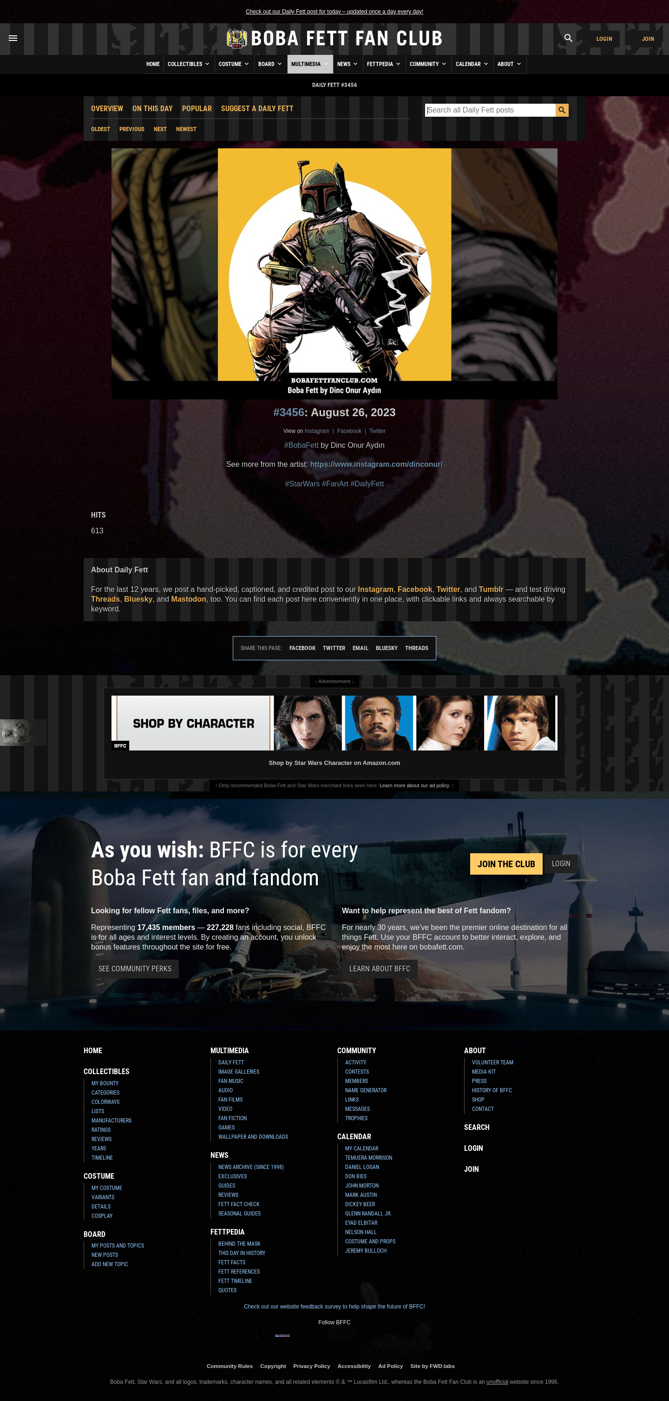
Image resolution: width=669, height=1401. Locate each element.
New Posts (105, 1255)
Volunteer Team (492, 1062)
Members (356, 1081)
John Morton (362, 1185)
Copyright (273, 1366)
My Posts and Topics (118, 1245)
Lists (98, 1111)
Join (648, 38)
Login (604, 38)
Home (153, 64)
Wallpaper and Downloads (253, 1137)
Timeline (102, 1158)
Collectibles (189, 63)
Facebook (349, 431)
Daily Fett (231, 1062)
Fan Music (230, 1081)
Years (99, 1148)
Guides (226, 1185)
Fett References (239, 1271)
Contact (483, 1109)
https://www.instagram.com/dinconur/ (376, 464)
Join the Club (506, 864)
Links (352, 1099)
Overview (107, 108)
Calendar (473, 63)
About (510, 63)
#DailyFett (367, 484)
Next (160, 129)
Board (270, 63)
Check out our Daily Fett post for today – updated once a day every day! (334, 11)
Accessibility (354, 1366)
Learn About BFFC (379, 968)
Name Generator (366, 1090)
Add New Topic (110, 1264)
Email (360, 647)
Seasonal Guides (239, 1213)
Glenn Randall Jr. (368, 1213)
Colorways (105, 1102)
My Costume (107, 1188)
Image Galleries (238, 1072)
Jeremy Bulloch (366, 1251)
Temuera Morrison (368, 1158)
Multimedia (310, 63)
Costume (234, 63)
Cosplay (102, 1216)
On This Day (152, 108)
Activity (355, 1062)
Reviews (102, 1139)
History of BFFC (492, 1090)
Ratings (101, 1130)
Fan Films (230, 1099)
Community (429, 63)
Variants (103, 1197)
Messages (357, 1109)
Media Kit (484, 1072)
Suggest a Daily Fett (257, 108)
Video (225, 1109)
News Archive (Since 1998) (251, 1167)
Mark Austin (361, 1195)
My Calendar (361, 1148)
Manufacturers (111, 1120)
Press (479, 1081)
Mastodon (189, 599)
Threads (105, 599)
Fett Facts (231, 1262)
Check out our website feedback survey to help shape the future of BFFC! (334, 1306)
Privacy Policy (312, 1366)
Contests (357, 1072)
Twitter (377, 431)
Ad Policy (390, 1366)
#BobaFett (301, 445)
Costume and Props (370, 1241)
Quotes (227, 1290)
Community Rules (230, 1366)
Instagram (317, 431)
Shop (478, 1099)
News (348, 63)
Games (226, 1127)
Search (477, 1127)
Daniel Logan (362, 1167)
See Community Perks (134, 968)
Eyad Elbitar (361, 1223)
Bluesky (138, 599)
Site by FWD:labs (433, 1366)
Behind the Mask (239, 1244)
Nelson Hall (361, 1232)
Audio (225, 1090)
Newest (186, 129)
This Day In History (241, 1253)
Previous (131, 129)
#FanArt (335, 484)
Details (101, 1206)
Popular (197, 108)
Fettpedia (384, 63)
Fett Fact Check (239, 1204)
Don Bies (356, 1176)
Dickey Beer (360, 1204)
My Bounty (105, 1083)
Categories (105, 1092)
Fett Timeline (235, 1281)
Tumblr (491, 589)
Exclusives (232, 1176)
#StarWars (302, 484)
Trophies (356, 1118)
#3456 (288, 412)
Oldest (100, 129)
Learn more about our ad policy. (415, 785)
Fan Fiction (232, 1118)
